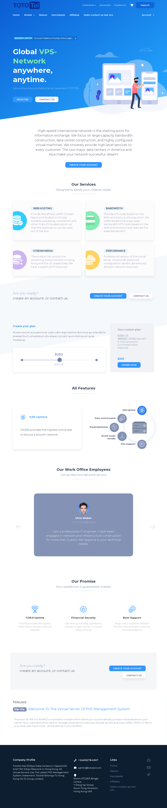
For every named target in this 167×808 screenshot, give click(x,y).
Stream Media (43, 250)
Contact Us (47, 99)
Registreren (120, 5)
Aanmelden (105, 5)
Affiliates (74, 15)
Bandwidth (114, 208)
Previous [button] (17, 525)
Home (16, 15)
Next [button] (150, 525)
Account (148, 15)
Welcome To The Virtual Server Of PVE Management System (79, 709)
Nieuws (43, 15)
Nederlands (89, 5)
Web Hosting (42, 208)
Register (22, 99)
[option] (47, 69)
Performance (115, 250)
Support (145, 5)
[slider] (59, 360)
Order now (129, 364)
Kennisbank (58, 15)
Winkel (29, 15)
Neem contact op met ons (98, 15)
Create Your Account (83, 164)
